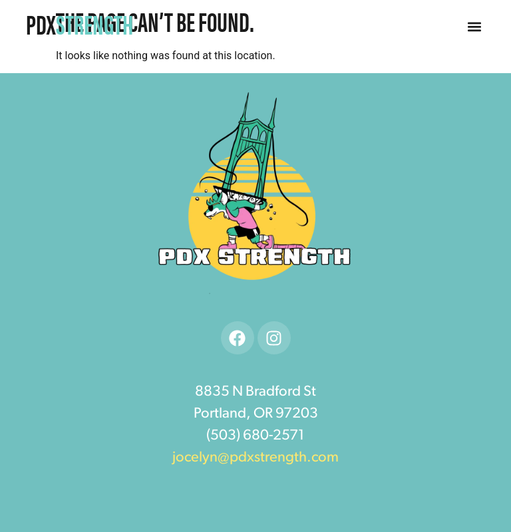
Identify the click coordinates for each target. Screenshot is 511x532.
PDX (79, 24)
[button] (475, 27)
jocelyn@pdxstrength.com (255, 458)
